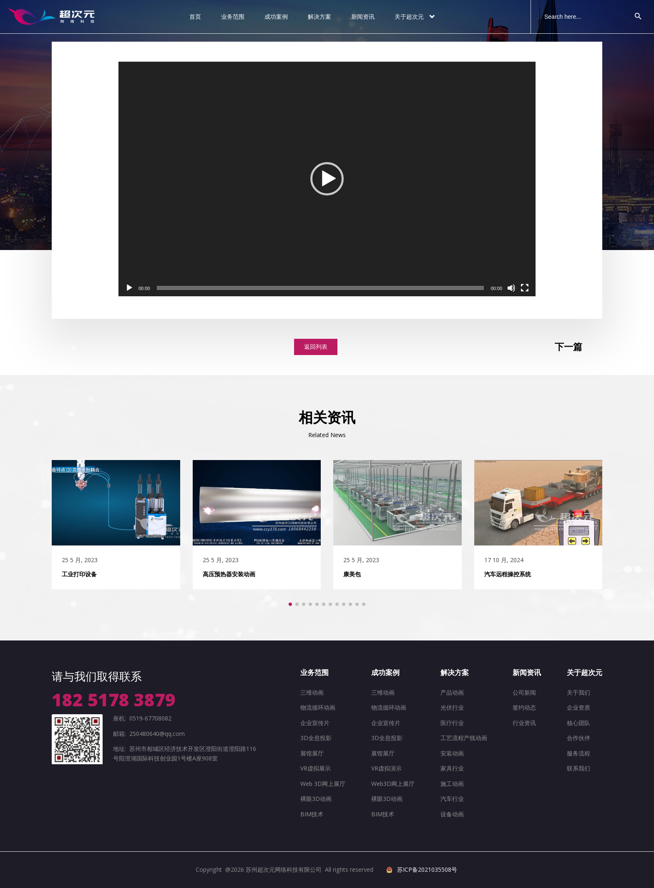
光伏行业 (452, 707)
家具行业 (452, 768)
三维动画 (312, 692)
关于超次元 (415, 17)
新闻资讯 (363, 16)
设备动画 (452, 814)
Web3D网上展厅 (393, 784)
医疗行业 (452, 723)
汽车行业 (452, 799)
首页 (195, 16)
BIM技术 (311, 814)
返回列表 (315, 346)
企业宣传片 (315, 723)
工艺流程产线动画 (463, 738)
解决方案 (319, 16)
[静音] (511, 288)
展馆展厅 (312, 753)
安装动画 (452, 753)
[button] (327, 178)
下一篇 (568, 347)
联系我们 (578, 768)
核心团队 (578, 723)
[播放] (129, 288)
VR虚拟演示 (386, 768)
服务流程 (578, 753)
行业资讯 (524, 723)
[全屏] (525, 288)
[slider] (320, 288)
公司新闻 (524, 692)
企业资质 (578, 707)
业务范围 (232, 16)
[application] (327, 179)
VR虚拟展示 (315, 768)
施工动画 (452, 784)
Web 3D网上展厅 (322, 784)
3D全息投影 (316, 738)
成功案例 (276, 16)
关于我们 (578, 692)
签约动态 (524, 707)
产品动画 (452, 692)
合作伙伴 (578, 738)
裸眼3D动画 (316, 799)
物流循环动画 (317, 707)
